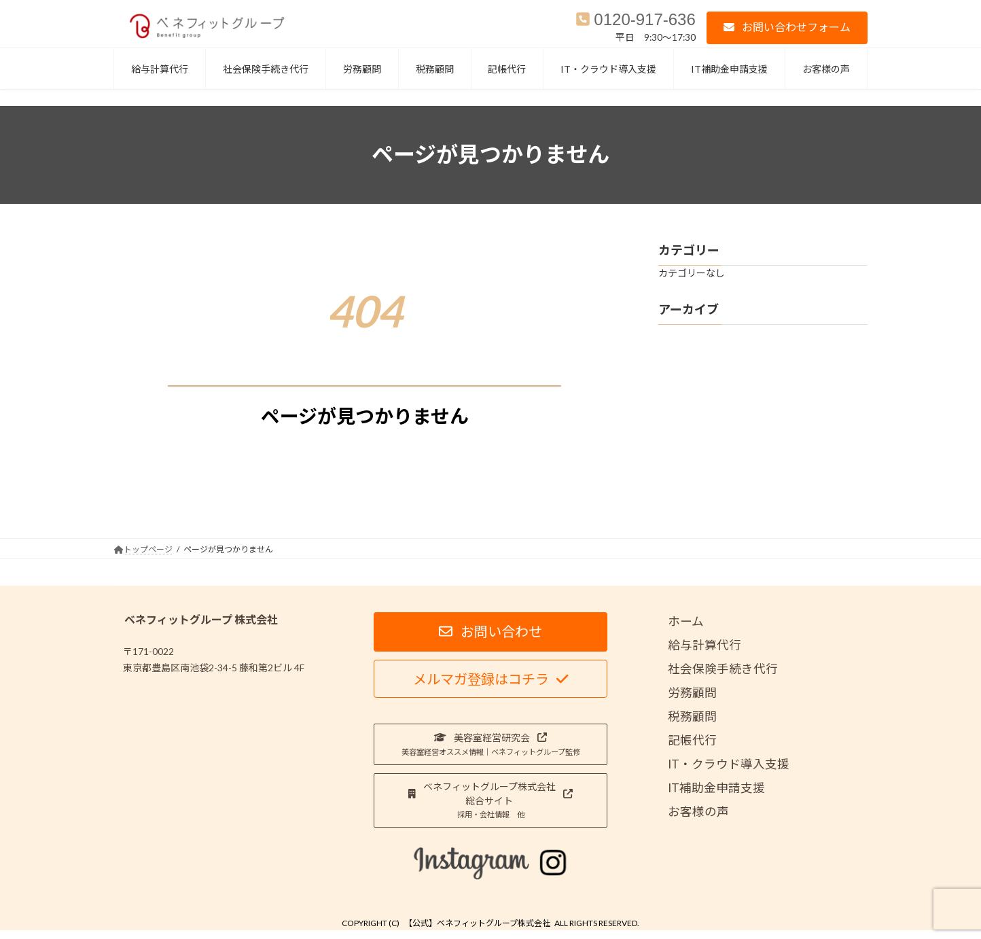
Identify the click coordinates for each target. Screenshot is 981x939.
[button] (787, 27)
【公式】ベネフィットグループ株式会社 (477, 923)
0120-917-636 (644, 19)
